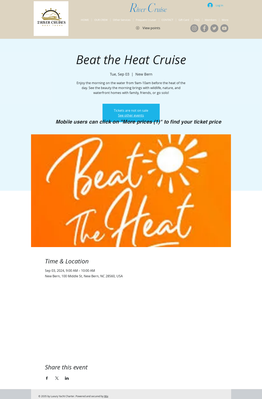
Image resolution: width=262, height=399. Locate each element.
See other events (131, 115)
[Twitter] (214, 28)
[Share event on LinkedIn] (67, 378)
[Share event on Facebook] (47, 378)
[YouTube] (224, 28)
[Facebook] (204, 28)
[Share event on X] (57, 378)
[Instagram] (194, 28)
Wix (106, 396)
